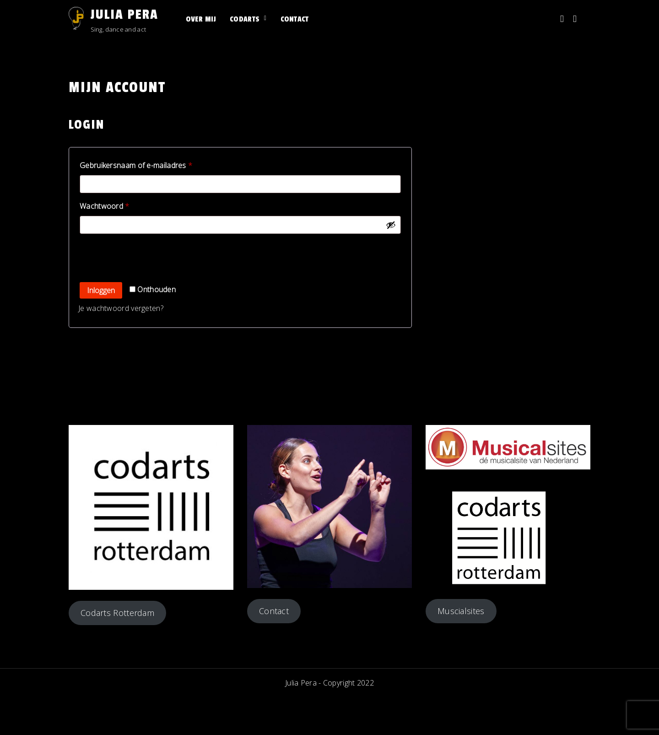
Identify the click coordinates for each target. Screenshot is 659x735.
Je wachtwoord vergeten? (120, 308)
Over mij (201, 19)
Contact (295, 19)
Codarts (244, 19)
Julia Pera (124, 14)
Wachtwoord (116, 205)
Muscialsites (461, 610)
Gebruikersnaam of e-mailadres (147, 164)
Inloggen (101, 290)
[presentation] (140, 258)
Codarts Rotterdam (117, 612)
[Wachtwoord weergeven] (391, 225)
